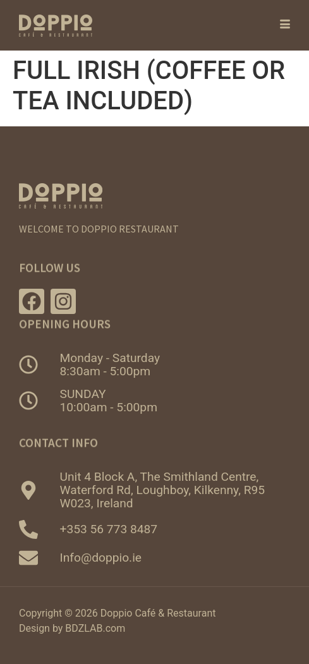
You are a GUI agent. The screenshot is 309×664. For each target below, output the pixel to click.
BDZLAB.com (95, 628)
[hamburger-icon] (276, 25)
